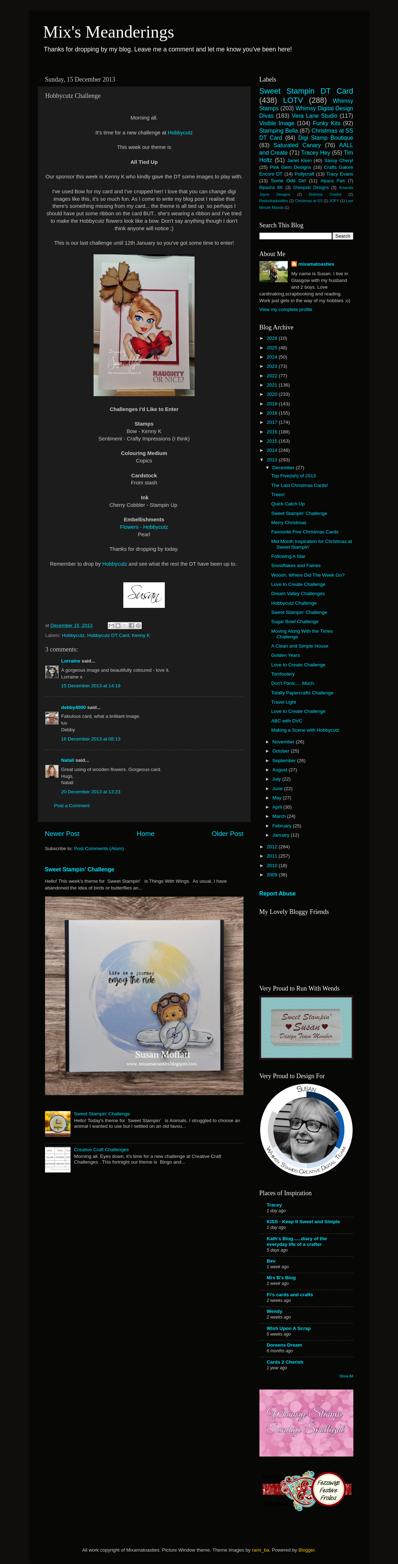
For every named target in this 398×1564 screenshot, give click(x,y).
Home (146, 833)
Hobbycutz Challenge (293, 603)
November (284, 741)
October (282, 751)
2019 (273, 403)
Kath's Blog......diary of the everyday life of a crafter (297, 1241)
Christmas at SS (309, 201)
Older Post (227, 833)
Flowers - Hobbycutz (144, 527)
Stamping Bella (278, 130)
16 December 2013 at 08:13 (90, 739)
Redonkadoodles (273, 201)
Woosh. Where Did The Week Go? (307, 575)
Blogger (306, 1550)
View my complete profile (286, 309)
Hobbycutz (180, 132)
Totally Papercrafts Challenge (302, 692)
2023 (273, 366)
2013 (273, 459)
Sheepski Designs (311, 187)
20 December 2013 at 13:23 (90, 791)
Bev (271, 1261)
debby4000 (73, 707)
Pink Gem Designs (290, 167)
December (284, 467)
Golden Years (285, 655)
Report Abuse (277, 894)
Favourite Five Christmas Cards (304, 531)
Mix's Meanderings (108, 31)
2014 (273, 450)
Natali (67, 760)
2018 (273, 413)
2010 (273, 865)
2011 (273, 856)
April (278, 807)
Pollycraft (304, 174)
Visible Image (277, 123)
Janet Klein (299, 160)
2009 (273, 874)
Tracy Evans (339, 174)
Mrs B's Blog (281, 1277)
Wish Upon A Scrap (289, 1328)
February (283, 825)
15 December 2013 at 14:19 (90, 685)
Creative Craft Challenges (101, 1149)
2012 (273, 846)
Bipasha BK (271, 187)
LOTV (293, 100)
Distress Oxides (325, 194)
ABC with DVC (286, 720)
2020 (273, 394)
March (280, 816)
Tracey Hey (315, 152)
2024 (273, 357)
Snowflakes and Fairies (296, 565)
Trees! (278, 494)
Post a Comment (72, 805)
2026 (273, 338)
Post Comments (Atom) (99, 848)
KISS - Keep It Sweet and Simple (303, 1221)
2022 (273, 375)
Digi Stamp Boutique (325, 137)
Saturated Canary (297, 145)
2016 (273, 431)
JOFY (334, 201)
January (282, 835)
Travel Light (283, 702)
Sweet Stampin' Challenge (79, 869)
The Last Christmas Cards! (299, 485)
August (281, 769)
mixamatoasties (316, 264)
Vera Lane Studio (314, 115)
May (278, 797)
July (277, 779)
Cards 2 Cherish (285, 1362)
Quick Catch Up (288, 503)
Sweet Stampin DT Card (306, 91)
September (285, 760)
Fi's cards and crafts (290, 1294)
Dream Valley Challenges (298, 593)
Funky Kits (327, 123)
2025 (273, 347)
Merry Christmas (288, 522)
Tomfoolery (283, 674)
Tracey (274, 1205)
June (278, 788)
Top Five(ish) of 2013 (293, 475)
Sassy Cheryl (338, 160)
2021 (273, 385)
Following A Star (288, 556)
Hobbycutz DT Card (108, 635)
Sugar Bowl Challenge (295, 621)
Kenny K (141, 635)
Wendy (274, 1311)
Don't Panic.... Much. (293, 683)
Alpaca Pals (332, 180)
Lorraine (70, 661)
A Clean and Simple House (299, 646)
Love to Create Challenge (298, 584)
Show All (346, 1376)
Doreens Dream (284, 1345)
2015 (273, 441)
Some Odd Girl (288, 180)
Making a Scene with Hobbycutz (305, 730)
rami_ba (260, 1550)
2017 (273, 422)
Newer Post (62, 833)
